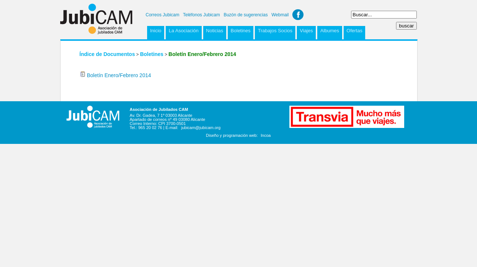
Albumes (329, 30)
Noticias (214, 30)
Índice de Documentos (107, 54)
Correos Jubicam (162, 14)
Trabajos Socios (275, 30)
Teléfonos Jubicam (201, 14)
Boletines (240, 30)
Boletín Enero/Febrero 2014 (119, 75)
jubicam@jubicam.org (201, 127)
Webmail (280, 14)
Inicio (155, 30)
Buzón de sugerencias (246, 14)
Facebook (298, 14)
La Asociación (183, 30)
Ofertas (355, 30)
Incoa (266, 135)
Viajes (306, 30)
